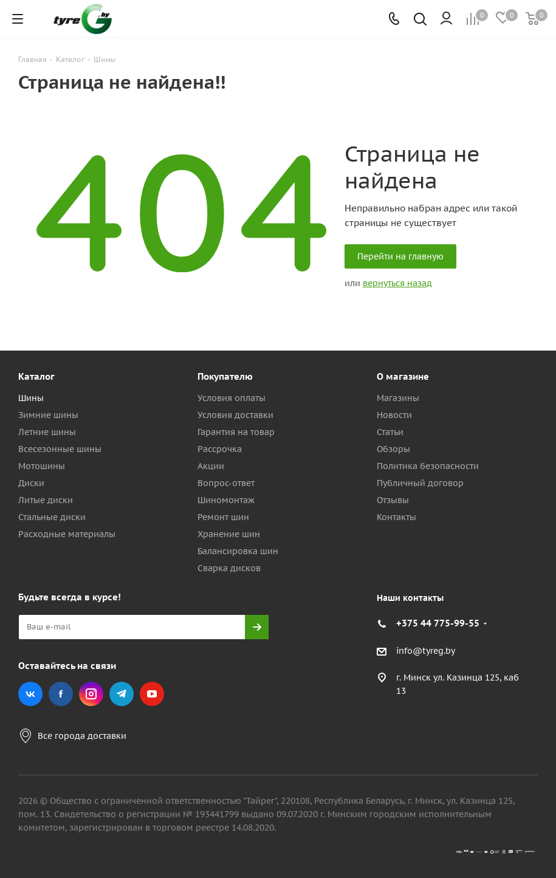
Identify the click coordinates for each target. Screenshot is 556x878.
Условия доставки (235, 415)
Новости (394, 415)
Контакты (396, 517)
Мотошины (41, 466)
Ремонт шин (223, 517)
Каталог (36, 376)
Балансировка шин (237, 551)
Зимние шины (48, 415)
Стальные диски (52, 517)
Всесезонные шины (59, 449)
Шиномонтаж (226, 500)
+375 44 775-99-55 (437, 623)
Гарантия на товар (236, 432)
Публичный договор (420, 483)
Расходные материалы (66, 534)
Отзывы (393, 500)
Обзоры (393, 449)
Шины (31, 398)
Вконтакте (30, 694)
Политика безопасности (428, 466)
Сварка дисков (229, 568)
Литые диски (45, 500)
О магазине (403, 376)
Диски (31, 483)
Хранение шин (228, 534)
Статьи (390, 432)
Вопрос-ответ (226, 483)
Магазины (398, 398)
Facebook (61, 694)
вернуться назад (397, 283)
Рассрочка (219, 449)
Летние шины (47, 432)
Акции (210, 466)
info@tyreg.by (425, 650)
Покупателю (225, 376)
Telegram (121, 694)
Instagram (91, 694)
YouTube (152, 694)
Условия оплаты (231, 398)
